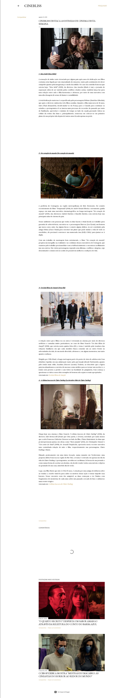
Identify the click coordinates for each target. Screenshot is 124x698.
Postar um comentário (54, 628)
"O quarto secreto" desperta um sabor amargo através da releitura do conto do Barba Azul (68, 623)
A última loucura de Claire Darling (61, 484)
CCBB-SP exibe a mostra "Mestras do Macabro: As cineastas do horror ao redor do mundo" (69, 675)
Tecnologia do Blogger (62, 692)
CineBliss (32, 5)
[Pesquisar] (102, 5)
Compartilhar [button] (21, 17)
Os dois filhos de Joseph (57, 375)
